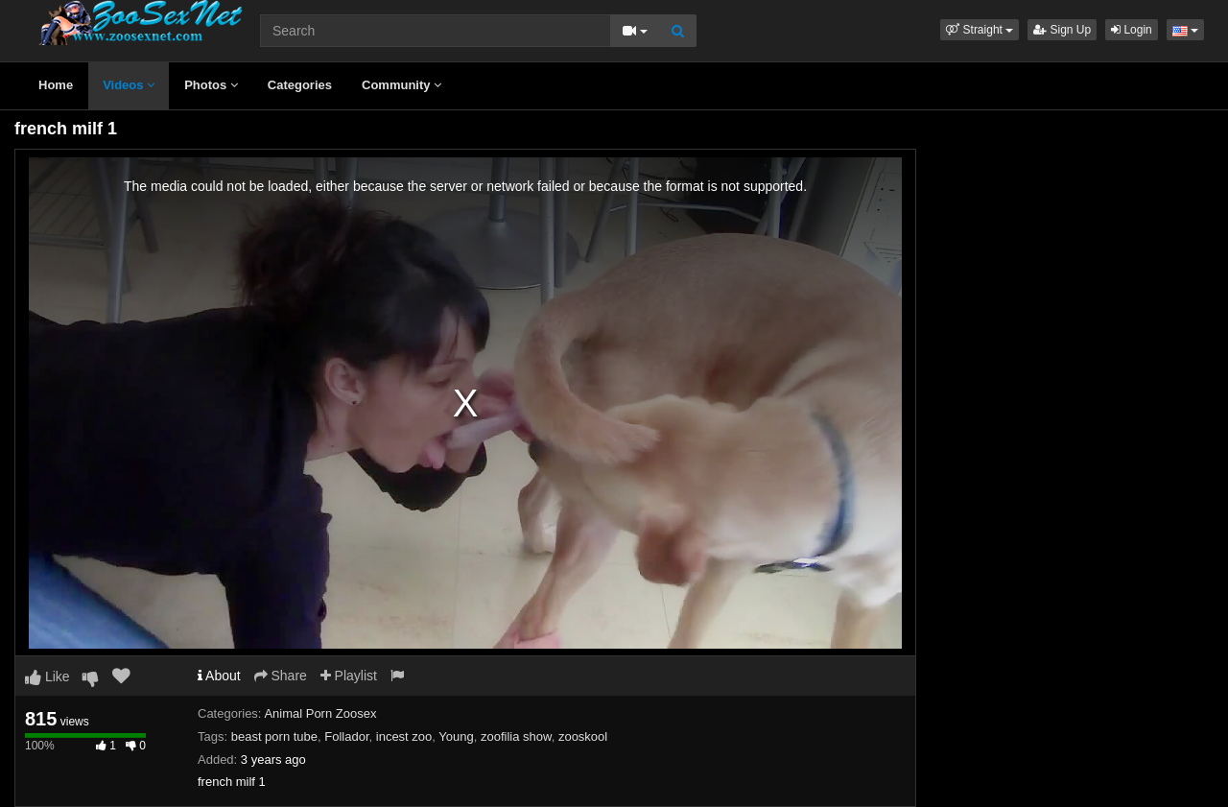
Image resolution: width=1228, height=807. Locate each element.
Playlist (348, 675)
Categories (300, 85)
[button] (979, 29)
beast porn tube (274, 736)
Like (47, 676)
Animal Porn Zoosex (320, 713)
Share (280, 675)
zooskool (582, 736)
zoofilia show (516, 736)
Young (455, 736)
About (219, 675)
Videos (128, 85)
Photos (211, 85)
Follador (346, 736)
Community (401, 85)
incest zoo (404, 736)
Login (1131, 29)
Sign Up (1062, 29)
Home (55, 85)
